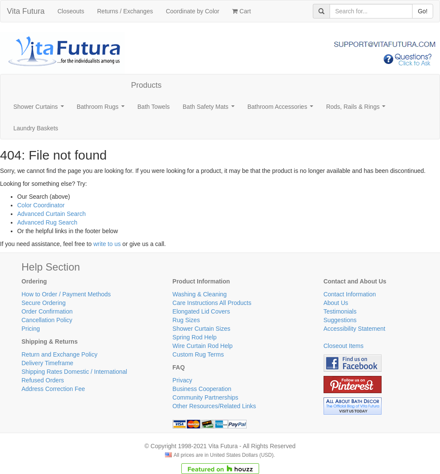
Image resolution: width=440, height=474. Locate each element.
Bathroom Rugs (102, 109)
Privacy (182, 380)
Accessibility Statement (354, 328)
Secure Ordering (43, 302)
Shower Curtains (40, 109)
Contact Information (350, 294)
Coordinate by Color (193, 11)
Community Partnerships (205, 397)
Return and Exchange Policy (59, 354)
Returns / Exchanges (125, 11)
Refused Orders (42, 380)
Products (146, 85)
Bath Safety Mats (210, 109)
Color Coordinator (41, 205)
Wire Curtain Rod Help (202, 345)
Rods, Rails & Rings (357, 109)
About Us (336, 302)
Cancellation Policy (46, 320)
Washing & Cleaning (199, 294)
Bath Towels (154, 106)
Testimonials (340, 311)
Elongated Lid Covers (201, 311)
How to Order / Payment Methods (66, 294)
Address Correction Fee (53, 388)
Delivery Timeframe (47, 363)
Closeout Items (344, 345)
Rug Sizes (186, 320)
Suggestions (340, 320)
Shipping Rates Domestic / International (74, 371)
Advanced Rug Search (47, 222)
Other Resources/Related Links (214, 406)
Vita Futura (26, 11)
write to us (107, 243)
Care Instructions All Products (211, 302)
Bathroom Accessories (282, 109)
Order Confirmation (47, 311)
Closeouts (71, 11)
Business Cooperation (201, 388)
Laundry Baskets (35, 128)
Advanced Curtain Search (51, 213)
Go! (423, 11)
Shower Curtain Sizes (201, 328)
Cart (241, 11)
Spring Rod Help (194, 337)
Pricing (30, 328)
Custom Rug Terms (198, 354)
